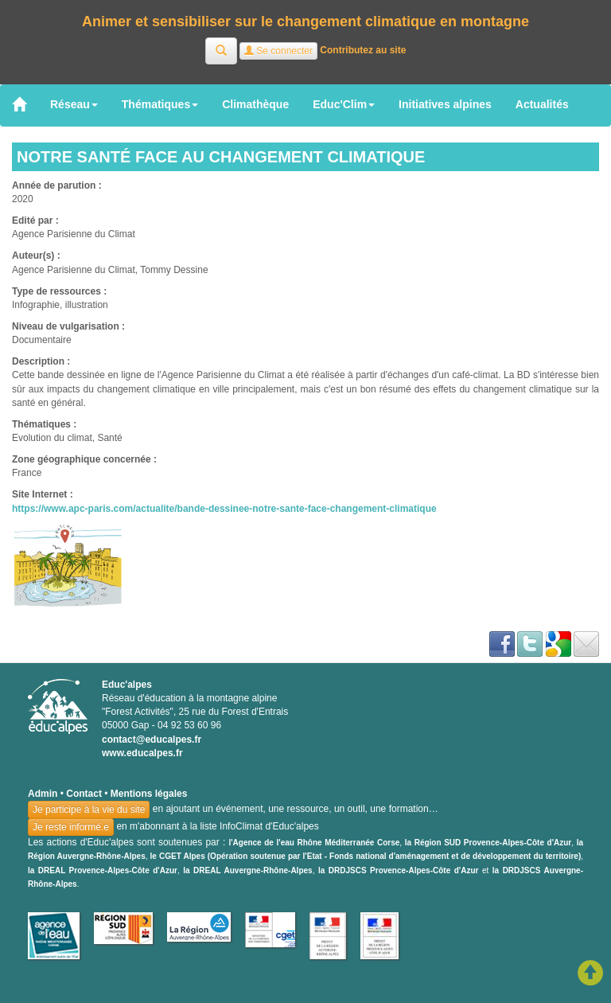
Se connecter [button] (278, 51)
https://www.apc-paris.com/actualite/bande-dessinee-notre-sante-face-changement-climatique (224, 508)
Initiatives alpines (445, 104)
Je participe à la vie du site (89, 809)
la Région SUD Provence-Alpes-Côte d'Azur (488, 842)
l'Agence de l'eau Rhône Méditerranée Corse (313, 842)
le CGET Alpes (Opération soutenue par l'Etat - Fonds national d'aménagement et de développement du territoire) (366, 856)
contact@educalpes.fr (151, 739)
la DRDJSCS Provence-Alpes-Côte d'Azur (398, 870)
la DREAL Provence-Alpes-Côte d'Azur (102, 870)
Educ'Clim (344, 104)
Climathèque (255, 104)
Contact (84, 793)
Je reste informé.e (71, 827)
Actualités (542, 104)
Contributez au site (363, 50)
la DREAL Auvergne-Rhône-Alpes (247, 870)
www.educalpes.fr (142, 753)
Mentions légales (149, 793)
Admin (42, 793)
